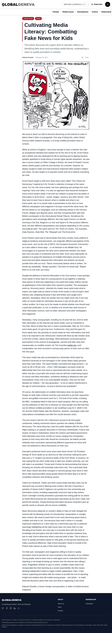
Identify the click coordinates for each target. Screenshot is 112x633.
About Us (61, 604)
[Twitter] (3, 608)
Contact (60, 610)
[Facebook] (7, 608)
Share (84, 57)
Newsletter (89, 604)
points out (72, 345)
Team (59, 607)
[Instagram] (11, 608)
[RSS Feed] (19, 608)
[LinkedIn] (15, 608)
